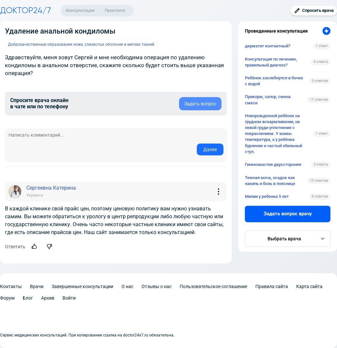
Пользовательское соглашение (213, 286)
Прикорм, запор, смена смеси (268, 99)
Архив (47, 298)
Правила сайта (271, 286)
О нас (127, 286)
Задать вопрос (200, 103)
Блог (28, 298)
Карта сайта (309, 286)
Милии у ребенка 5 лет (267, 196)
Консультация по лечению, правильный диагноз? (271, 62)
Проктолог (115, 10)
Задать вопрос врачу (288, 214)
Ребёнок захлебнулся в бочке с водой (274, 80)
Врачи (36, 286)
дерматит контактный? (267, 45)
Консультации (80, 10)
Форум (7, 298)
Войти (69, 298)
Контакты (11, 286)
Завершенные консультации (82, 286)
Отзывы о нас (156, 286)
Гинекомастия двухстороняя (273, 164)
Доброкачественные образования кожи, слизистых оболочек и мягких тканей (81, 44)
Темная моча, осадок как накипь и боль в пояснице (270, 180)
